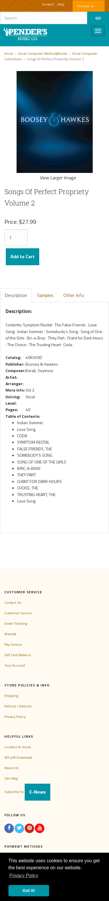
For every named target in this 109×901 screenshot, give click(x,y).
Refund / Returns (17, 706)
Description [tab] (16, 295)
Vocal (8, 53)
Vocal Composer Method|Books (42, 53)
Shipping (11, 695)
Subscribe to (27, 791)
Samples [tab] (45, 295)
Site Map (11, 778)
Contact (48, 4)
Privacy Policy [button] (23, 875)
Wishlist (10, 634)
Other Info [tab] (73, 295)
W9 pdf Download (18, 757)
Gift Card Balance (17, 655)
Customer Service (18, 613)
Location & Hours (17, 747)
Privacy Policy (15, 716)
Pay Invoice (13, 644)
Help (61, 4)
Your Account (14, 665)
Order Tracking (15, 623)
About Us (11, 768)
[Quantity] (16, 237)
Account (85, 6)
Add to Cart (22, 256)
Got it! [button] (29, 890)
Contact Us (12, 602)
